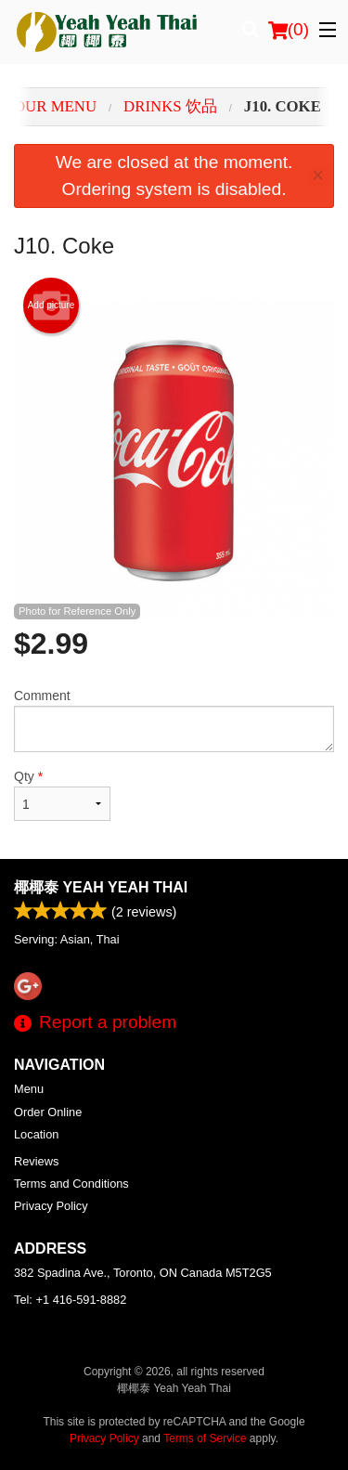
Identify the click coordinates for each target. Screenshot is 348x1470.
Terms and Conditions (71, 1183)
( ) (288, 30)
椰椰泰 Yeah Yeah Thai (100, 887)
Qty (62, 795)
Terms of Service (204, 1438)
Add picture (51, 305)
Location (36, 1134)
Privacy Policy (51, 1206)
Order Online (48, 1112)
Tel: (70, 1300)
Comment (174, 720)
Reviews (36, 1161)
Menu (29, 1089)
